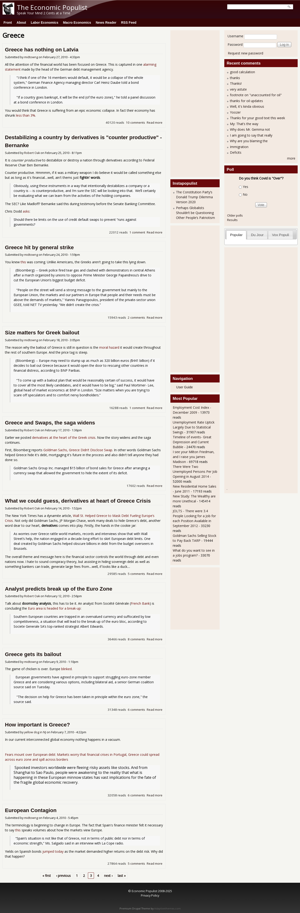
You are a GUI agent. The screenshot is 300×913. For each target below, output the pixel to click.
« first (46, 875)
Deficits (235, 152)
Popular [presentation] (236, 235)
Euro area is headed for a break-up (54, 608)
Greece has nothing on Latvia (42, 50)
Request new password (245, 53)
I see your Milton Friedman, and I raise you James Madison (193, 457)
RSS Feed (128, 22)
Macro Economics (77, 22)
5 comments (136, 574)
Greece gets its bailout (33, 654)
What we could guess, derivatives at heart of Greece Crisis (78, 501)
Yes (245, 186)
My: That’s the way (244, 124)
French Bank (140, 603)
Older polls (235, 215)
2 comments (136, 317)
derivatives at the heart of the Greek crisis (63, 437)
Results (232, 220)
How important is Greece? (37, 725)
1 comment (137, 232)
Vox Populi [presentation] (280, 235)
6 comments (136, 709)
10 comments (135, 122)
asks (26, 211)
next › (108, 875)
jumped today (53, 851)
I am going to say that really (251, 135)
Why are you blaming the (249, 141)
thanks (235, 78)
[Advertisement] (191, 103)
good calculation (242, 72)
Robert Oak (32, 153)
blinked (66, 669)
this (23, 262)
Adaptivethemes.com (167, 908)
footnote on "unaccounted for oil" (256, 95)
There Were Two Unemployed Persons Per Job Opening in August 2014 (195, 471)
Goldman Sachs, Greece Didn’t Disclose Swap (77, 450)
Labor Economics (44, 22)
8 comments (136, 639)
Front (8, 22)
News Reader (106, 22)
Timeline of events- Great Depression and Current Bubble (192, 442)
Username (235, 36)
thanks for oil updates (246, 101)
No (245, 194)
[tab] (236, 234)
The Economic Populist (52, 7)
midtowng (31, 57)
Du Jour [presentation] (257, 235)
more (291, 158)
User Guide (184, 387)
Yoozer (235, 112)
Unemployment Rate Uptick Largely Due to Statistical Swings (193, 427)
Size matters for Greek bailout (42, 333)
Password (235, 44)
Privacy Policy (150, 895)
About (21, 22)
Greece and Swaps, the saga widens (50, 423)
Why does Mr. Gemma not (250, 129)
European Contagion (30, 810)
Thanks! (236, 83)
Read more (154, 122)
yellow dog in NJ (35, 732)
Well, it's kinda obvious (247, 106)
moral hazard (109, 347)
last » (122, 875)
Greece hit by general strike (39, 247)
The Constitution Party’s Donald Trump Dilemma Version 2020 (194, 197)
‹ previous (63, 875)
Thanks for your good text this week (257, 118)
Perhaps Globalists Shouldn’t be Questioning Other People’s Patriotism (195, 213)
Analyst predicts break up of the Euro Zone (58, 589)
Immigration (239, 147)
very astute (238, 89)
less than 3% (25, 115)
